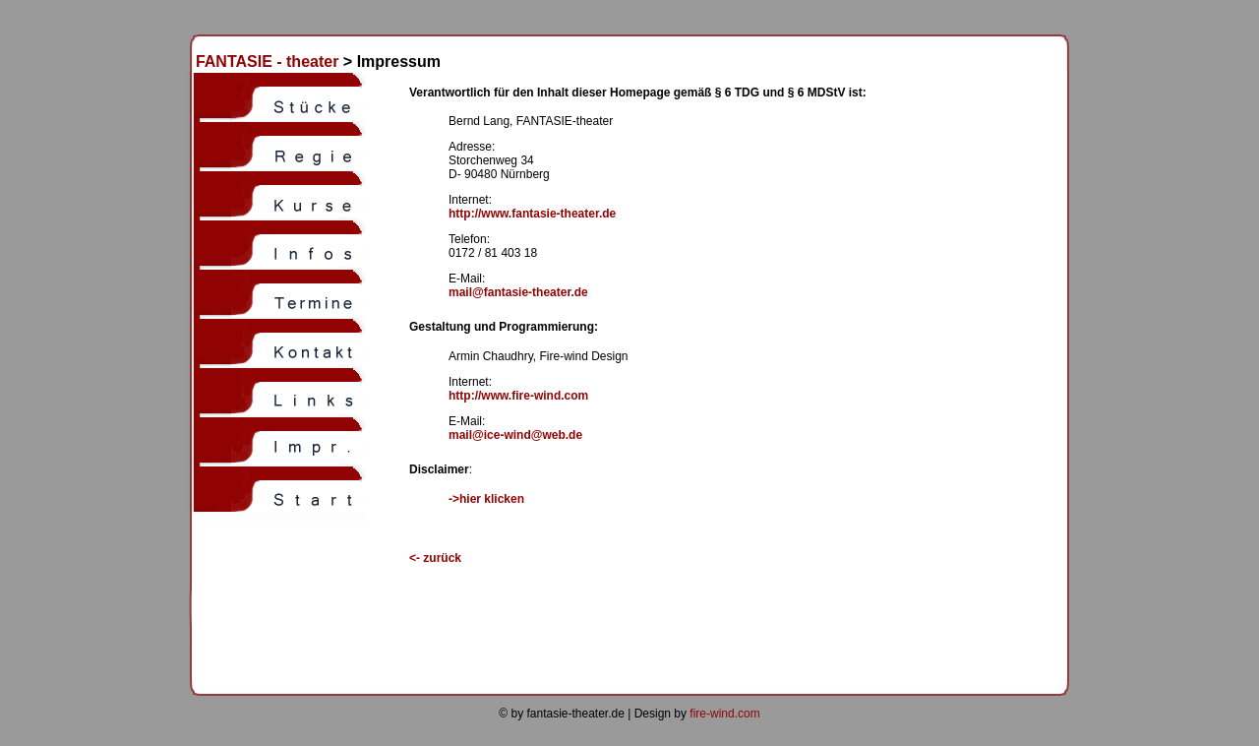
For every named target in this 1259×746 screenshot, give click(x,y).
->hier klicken (486, 499)
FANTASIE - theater (262, 61)
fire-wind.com (724, 713)
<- (435, 558)
